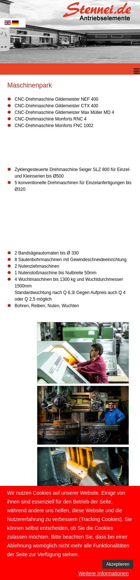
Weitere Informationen (103, 573)
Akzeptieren (117, 564)
